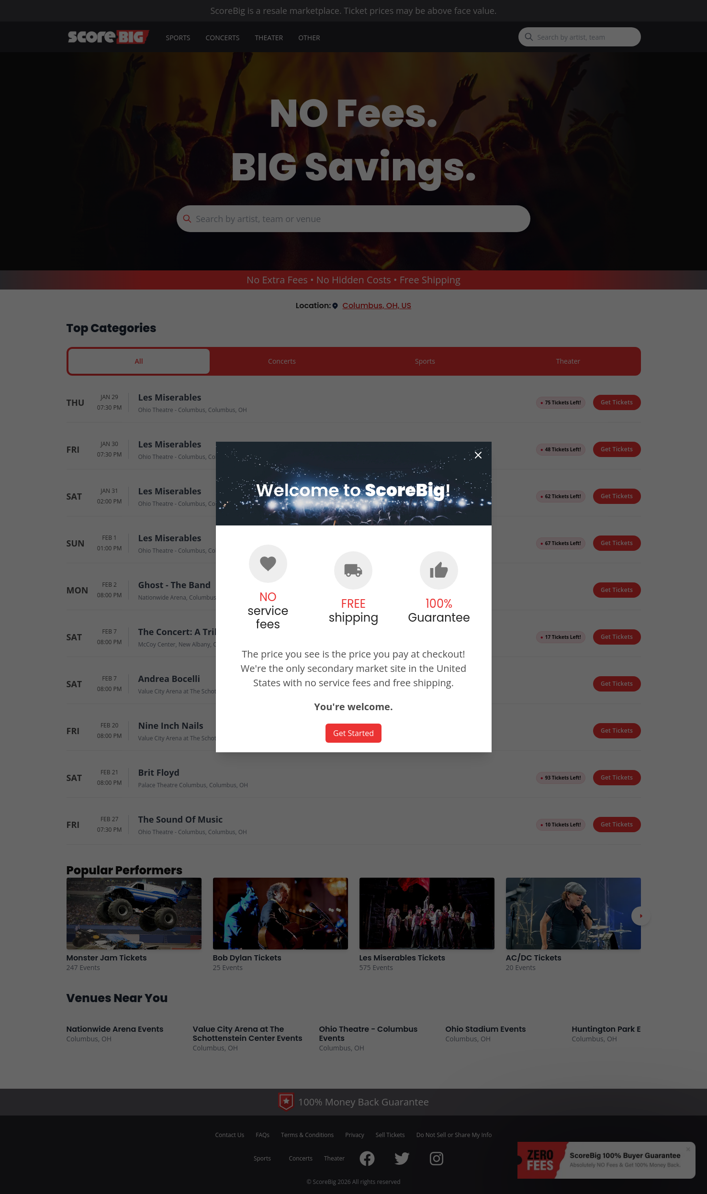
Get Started (353, 733)
